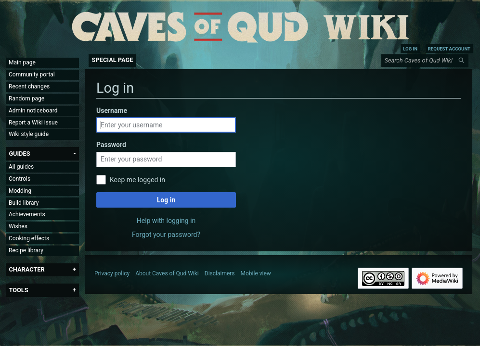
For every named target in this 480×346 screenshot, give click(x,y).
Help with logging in (166, 220)
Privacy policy (112, 273)
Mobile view (256, 273)
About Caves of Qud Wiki (167, 273)
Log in (166, 200)
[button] (19, 153)
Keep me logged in (137, 180)
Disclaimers (220, 273)
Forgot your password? (166, 234)
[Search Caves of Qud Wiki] (426, 60)
